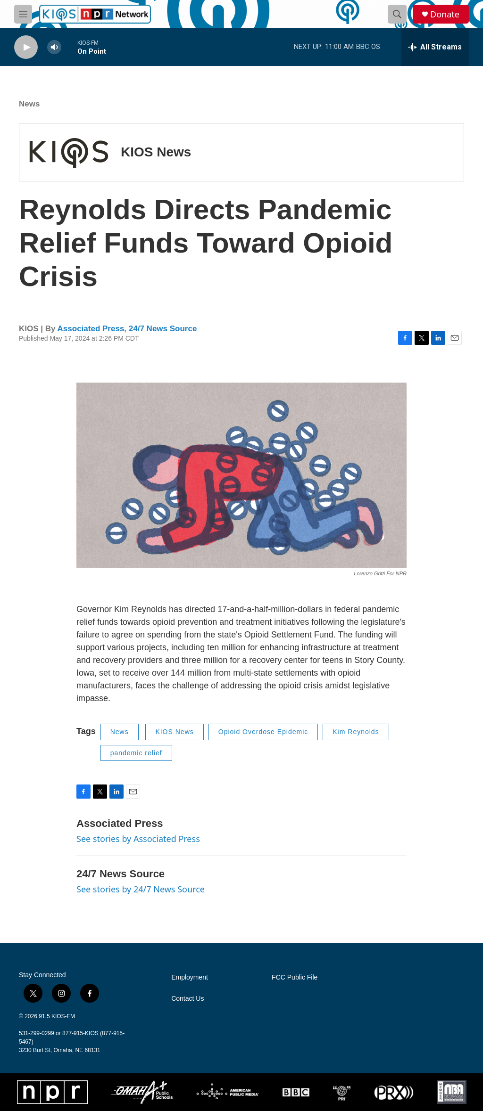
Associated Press (91, 328)
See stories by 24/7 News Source (140, 889)
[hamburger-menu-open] (23, 14)
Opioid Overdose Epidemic (263, 731)
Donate (444, 14)
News (29, 103)
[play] (25, 47)
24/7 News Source (163, 328)
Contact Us (187, 998)
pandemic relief (136, 753)
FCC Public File (294, 977)
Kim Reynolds (356, 731)
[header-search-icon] (397, 14)
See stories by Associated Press (138, 838)
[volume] (54, 47)
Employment (189, 977)
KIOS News (156, 152)
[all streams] (435, 47)
